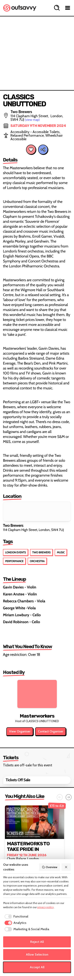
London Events (15, 552)
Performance (14, 561)
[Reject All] (66, 867)
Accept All (37, 967)
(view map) (32, 120)
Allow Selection (37, 954)
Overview (49, 867)
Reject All (37, 942)
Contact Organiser (50, 731)
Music (61, 552)
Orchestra (37, 561)
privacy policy (45, 907)
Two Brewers (41, 552)
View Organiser (19, 731)
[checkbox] (15, 916)
